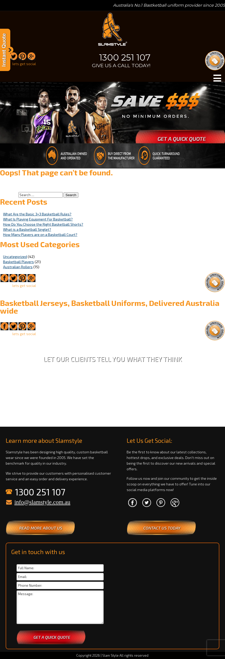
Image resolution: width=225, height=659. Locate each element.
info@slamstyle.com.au (42, 502)
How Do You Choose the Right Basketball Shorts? (43, 224)
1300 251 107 (125, 57)
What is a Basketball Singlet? (27, 229)
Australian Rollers (18, 267)
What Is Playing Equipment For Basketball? (38, 219)
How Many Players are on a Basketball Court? (40, 234)
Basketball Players (18, 261)
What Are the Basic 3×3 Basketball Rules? (37, 214)
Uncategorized (15, 256)
